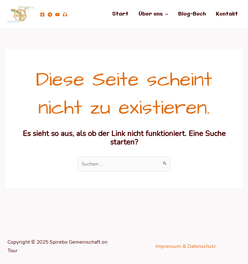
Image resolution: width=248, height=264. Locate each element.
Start (120, 14)
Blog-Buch (192, 14)
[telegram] (50, 14)
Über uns (153, 14)
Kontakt (227, 14)
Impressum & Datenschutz (185, 246)
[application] (165, 14)
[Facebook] (42, 14)
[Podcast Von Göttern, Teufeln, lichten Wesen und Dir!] (65, 14)
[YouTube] (57, 14)
